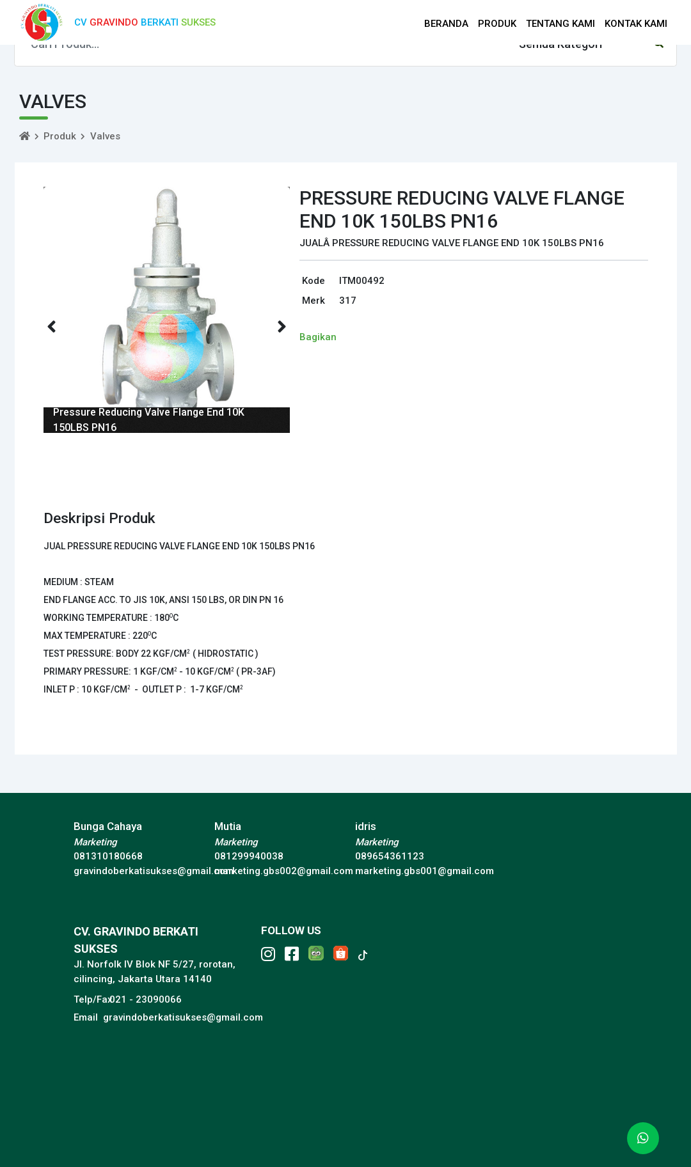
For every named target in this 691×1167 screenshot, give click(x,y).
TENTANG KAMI (560, 23)
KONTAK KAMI (636, 23)
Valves (105, 136)
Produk (60, 136)
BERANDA (446, 23)
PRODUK (497, 23)
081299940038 (248, 856)
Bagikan (318, 337)
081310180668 (108, 856)
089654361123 (389, 856)
